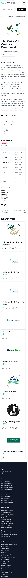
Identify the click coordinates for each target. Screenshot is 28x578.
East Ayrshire (11, 16)
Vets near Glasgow (6, 493)
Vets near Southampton (7, 502)
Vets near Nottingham (6, 500)
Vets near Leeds (5, 498)
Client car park (5, 550)
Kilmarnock (19, 16)
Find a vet (3, 16)
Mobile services (5, 561)
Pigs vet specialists (6, 529)
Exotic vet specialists (6, 525)
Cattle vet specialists (6, 517)
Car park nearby (5, 548)
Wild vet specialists (6, 536)
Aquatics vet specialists (7, 510)
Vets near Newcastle (6, 485)
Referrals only (4, 570)
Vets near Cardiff (5, 491)
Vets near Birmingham (7, 487)
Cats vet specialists (6, 516)
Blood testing (4, 546)
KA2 (24, 16)
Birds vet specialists (6, 512)
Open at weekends (6, 565)
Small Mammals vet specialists (9, 534)
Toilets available (5, 574)
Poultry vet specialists (7, 531)
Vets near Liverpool (6, 494)
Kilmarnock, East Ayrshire (10, 51)
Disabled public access (7, 555)
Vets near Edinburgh (6, 489)
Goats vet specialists (6, 527)
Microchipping (5, 559)
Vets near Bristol (5, 496)
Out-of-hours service (6, 567)
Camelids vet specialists (7, 514)
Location (4, 7)
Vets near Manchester (7, 483)
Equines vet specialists (7, 523)
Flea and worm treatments (8, 557)
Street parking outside (7, 572)
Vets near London (5, 481)
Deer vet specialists (6, 519)
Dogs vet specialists (6, 521)
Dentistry (3, 552)
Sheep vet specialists (6, 532)
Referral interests (5, 569)
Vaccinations (4, 576)
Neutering (3, 563)
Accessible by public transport (9, 544)
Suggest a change (5, 211)
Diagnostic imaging (6, 554)
